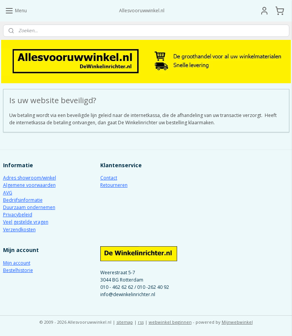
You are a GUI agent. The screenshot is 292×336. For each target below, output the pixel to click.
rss (141, 322)
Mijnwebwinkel (237, 322)
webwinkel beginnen (170, 322)
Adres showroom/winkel (29, 178)
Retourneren (114, 185)
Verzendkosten (19, 229)
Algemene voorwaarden (29, 185)
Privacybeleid (17, 214)
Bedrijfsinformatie (23, 200)
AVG (7, 192)
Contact (108, 178)
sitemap (124, 322)
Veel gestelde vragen (25, 222)
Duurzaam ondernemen (29, 207)
